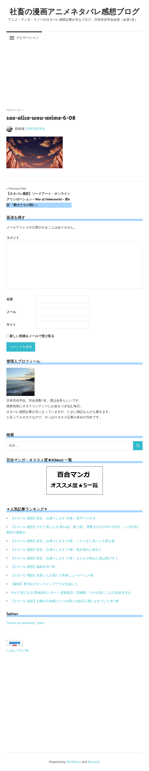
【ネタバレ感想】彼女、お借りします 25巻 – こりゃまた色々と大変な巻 (63, 540)
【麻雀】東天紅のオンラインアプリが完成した (44, 583)
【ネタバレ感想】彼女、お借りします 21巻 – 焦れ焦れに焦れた (56, 549)
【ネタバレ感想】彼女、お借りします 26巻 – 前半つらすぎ (53, 518)
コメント (12, 237)
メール (11, 312)
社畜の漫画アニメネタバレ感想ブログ (74, 11)
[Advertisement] (74, 71)
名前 (9, 299)
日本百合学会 (35, 128)
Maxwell (93, 761)
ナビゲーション (27, 37)
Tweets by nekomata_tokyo (25, 622)
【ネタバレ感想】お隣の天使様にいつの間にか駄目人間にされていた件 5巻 (65, 601)
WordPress (73, 761)
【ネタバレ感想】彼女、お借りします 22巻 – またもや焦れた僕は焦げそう (64, 558)
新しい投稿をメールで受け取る (32, 336)
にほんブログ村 (17, 650)
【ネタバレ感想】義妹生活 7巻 (33, 566)
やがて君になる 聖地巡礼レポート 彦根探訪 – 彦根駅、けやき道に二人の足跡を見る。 (72, 592)
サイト (11, 324)
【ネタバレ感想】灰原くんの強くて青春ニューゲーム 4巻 (52, 575)
